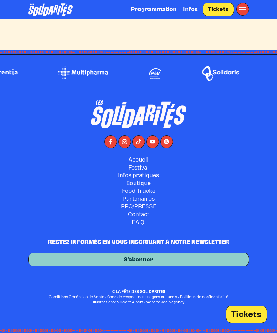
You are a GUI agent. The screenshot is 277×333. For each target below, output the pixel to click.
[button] (242, 9)
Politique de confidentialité (204, 297)
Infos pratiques (138, 175)
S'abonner (138, 261)
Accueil (138, 159)
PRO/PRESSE (138, 206)
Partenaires (138, 198)
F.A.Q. (138, 222)
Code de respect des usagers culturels (142, 297)
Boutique (138, 183)
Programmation (154, 9)
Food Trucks (138, 190)
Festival (139, 167)
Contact (138, 214)
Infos (190, 9)
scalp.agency (172, 302)
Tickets (218, 9)
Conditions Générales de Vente (76, 297)
